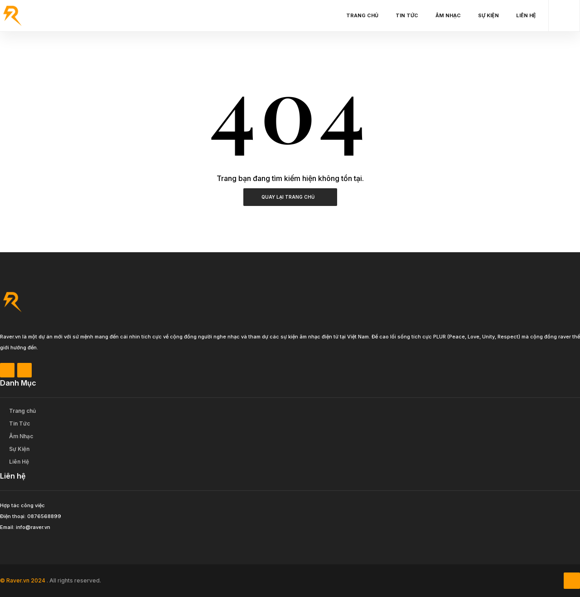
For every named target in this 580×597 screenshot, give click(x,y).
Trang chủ (364, 15)
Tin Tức (409, 15)
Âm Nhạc (450, 15)
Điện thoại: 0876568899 (30, 516)
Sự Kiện (490, 15)
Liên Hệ (528, 15)
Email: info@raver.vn (25, 527)
